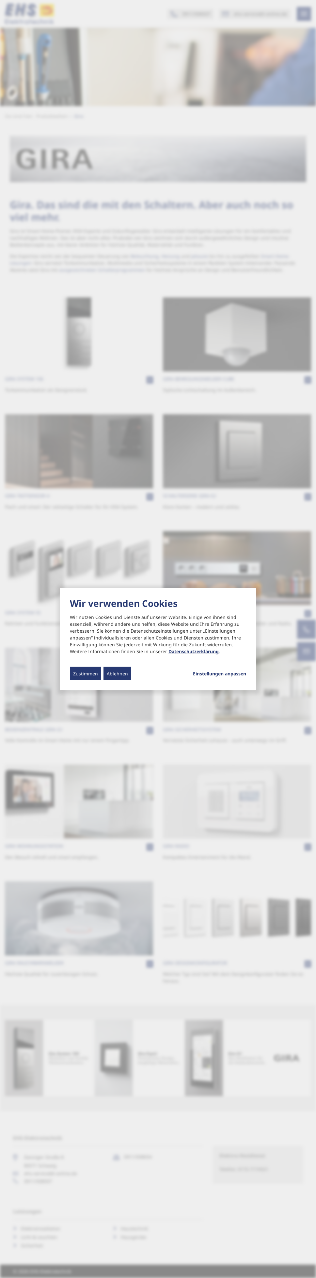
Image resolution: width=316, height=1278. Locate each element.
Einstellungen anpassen (219, 674)
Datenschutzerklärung (193, 651)
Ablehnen (117, 674)
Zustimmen (85, 674)
